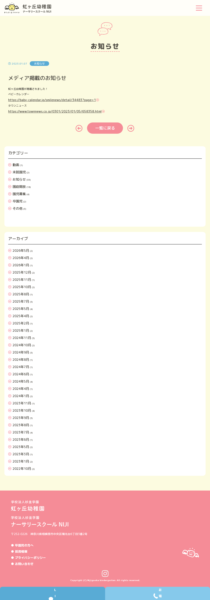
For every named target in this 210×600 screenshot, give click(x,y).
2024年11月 (22, 337)
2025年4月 (21, 316)
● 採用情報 (19, 551)
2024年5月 (21, 381)
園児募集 (19, 194)
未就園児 (19, 172)
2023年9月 (21, 417)
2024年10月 (22, 345)
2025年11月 (22, 279)
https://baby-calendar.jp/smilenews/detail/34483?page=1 (52, 100)
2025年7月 (21, 301)
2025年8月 (21, 294)
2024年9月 (21, 352)
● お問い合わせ (22, 564)
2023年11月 (22, 403)
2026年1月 (21, 265)
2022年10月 (22, 468)
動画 (16, 165)
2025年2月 (21, 323)
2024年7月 (21, 367)
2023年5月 (21, 446)
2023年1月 (21, 461)
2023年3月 (21, 454)
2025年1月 (21, 330)
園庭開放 (19, 186)
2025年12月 (22, 272)
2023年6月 (21, 439)
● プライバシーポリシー (28, 558)
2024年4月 (21, 388)
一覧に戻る (105, 128)
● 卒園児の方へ (22, 545)
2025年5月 (21, 308)
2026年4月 (21, 258)
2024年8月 (21, 359)
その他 (17, 208)
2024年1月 (21, 396)
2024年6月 (21, 374)
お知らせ (19, 179)
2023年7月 (21, 432)
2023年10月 (22, 410)
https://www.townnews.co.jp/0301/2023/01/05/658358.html (55, 111)
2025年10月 (22, 287)
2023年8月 (21, 425)
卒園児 (17, 201)
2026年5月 (21, 250)
